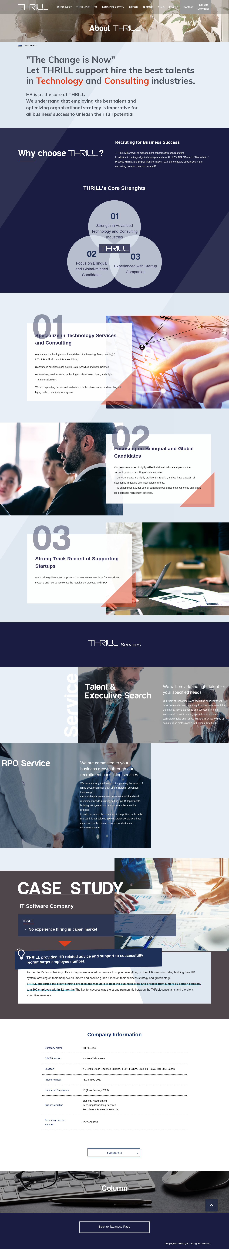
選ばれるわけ (64, 7)
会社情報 (133, 7)
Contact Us (114, 1153)
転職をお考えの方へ (113, 7)
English (173, 7)
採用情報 (148, 7)
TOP (20, 45)
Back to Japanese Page (114, 1226)
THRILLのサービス (86, 7)
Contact (188, 7)
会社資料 (203, 7)
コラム (161, 7)
